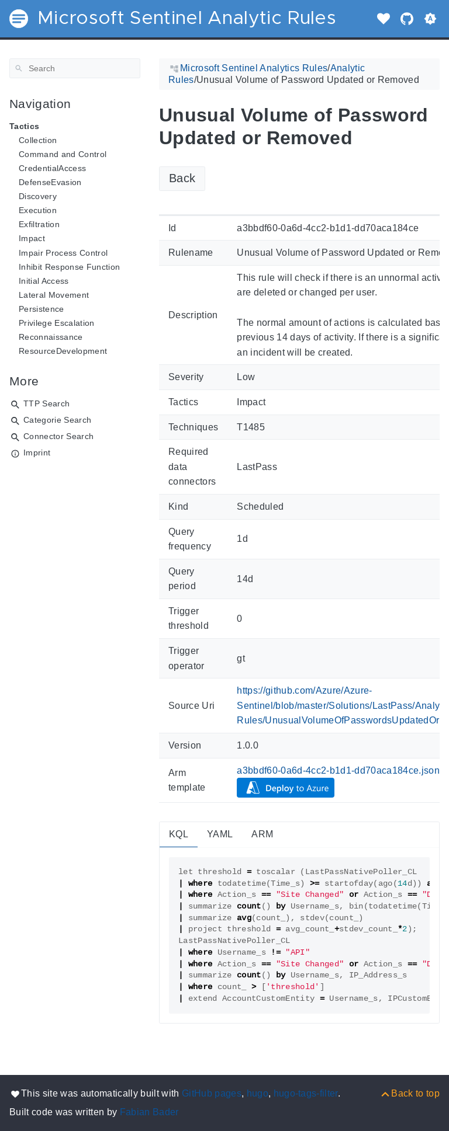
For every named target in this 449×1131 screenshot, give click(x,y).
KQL (178, 834)
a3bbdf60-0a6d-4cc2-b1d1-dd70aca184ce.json (338, 770)
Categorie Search (57, 419)
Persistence (41, 309)
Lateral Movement (54, 295)
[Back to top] (409, 1093)
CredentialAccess (52, 168)
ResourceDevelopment (63, 351)
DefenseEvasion (50, 182)
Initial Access (44, 281)
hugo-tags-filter (306, 1093)
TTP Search (46, 403)
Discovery (38, 196)
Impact (32, 238)
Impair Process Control (63, 252)
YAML (220, 834)
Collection (38, 140)
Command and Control (62, 154)
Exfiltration (39, 224)
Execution (38, 210)
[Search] (74, 68)
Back (182, 178)
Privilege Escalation (57, 323)
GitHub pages (211, 1093)
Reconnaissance (51, 337)
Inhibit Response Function (69, 267)
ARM (262, 834)
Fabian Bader (149, 1112)
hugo (257, 1093)
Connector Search (58, 436)
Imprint (36, 452)
